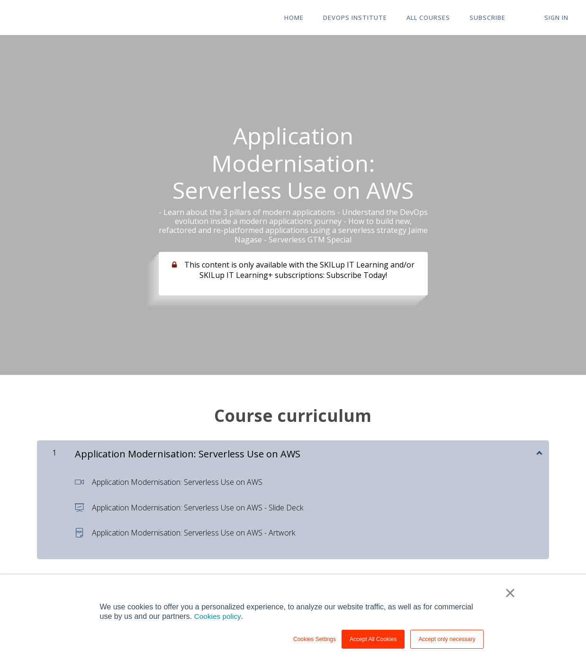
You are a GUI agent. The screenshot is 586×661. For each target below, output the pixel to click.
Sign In (558, 18)
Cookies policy (218, 616)
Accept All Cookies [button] (373, 639)
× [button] (510, 593)
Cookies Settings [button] (314, 639)
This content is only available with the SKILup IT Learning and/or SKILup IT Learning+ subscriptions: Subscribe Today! (299, 269)
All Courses (437, 18)
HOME (307, 18)
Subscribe (494, 18)
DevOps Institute (366, 18)
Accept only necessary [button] (446, 639)
